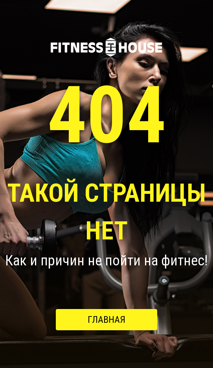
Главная (106, 319)
